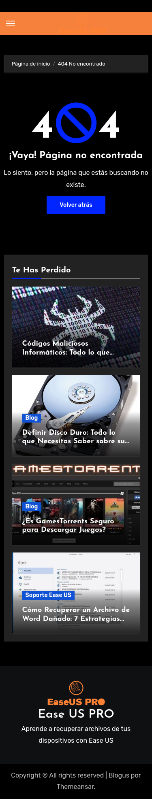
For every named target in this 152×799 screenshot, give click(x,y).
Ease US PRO (76, 714)
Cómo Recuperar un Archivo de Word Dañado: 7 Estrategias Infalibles (76, 618)
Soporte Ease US (48, 595)
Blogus (119, 775)
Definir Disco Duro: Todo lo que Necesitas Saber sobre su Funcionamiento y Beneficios (73, 441)
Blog (32, 417)
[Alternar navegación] (10, 23)
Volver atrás (76, 205)
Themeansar (75, 786)
